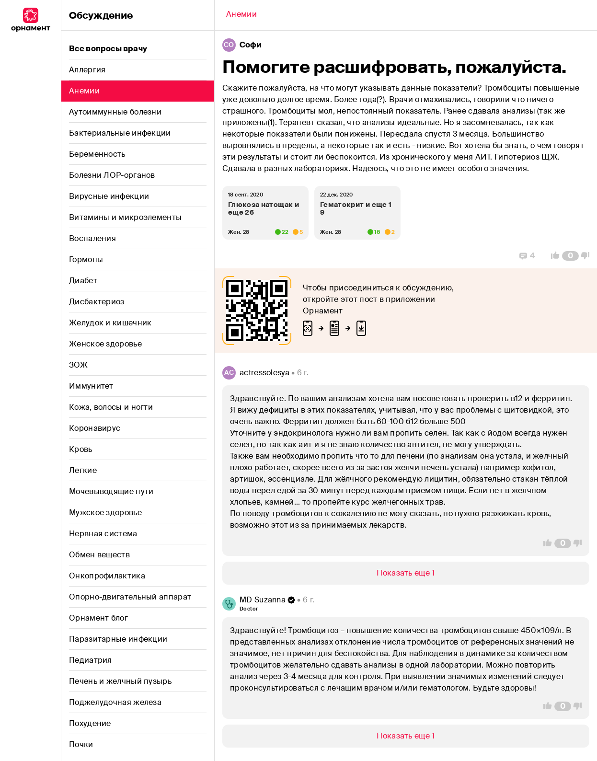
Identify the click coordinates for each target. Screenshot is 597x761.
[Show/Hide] (405, 573)
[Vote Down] (588, 255)
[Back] (241, 15)
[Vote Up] (552, 255)
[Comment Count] (570, 256)
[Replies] (527, 255)
